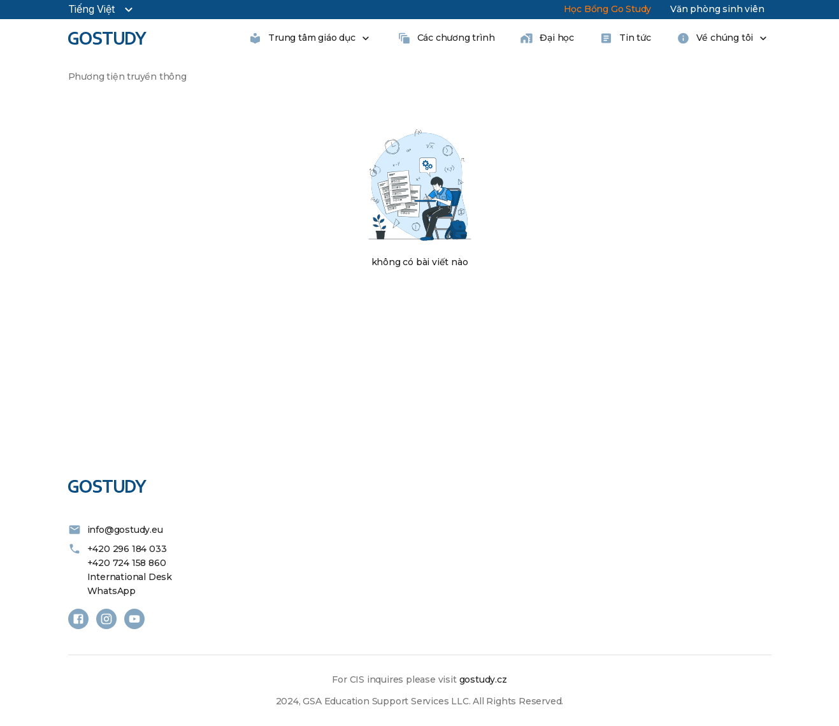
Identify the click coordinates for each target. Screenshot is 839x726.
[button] (78, 106)
